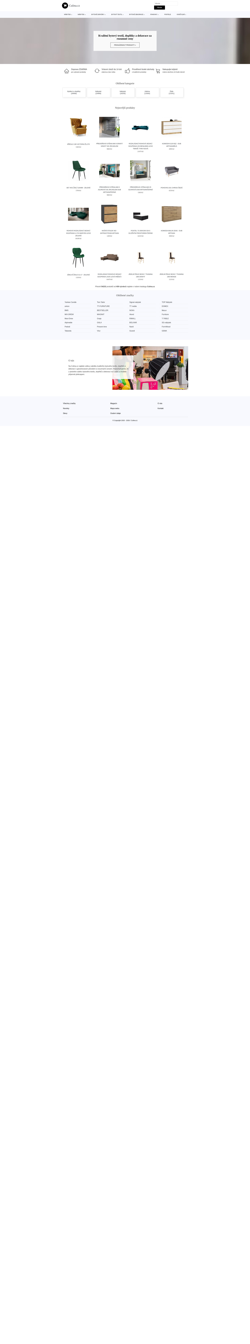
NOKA (131, 310)
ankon (67, 306)
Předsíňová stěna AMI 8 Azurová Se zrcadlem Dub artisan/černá (109, 189)
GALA (99, 322)
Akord (131, 314)
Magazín (113, 403)
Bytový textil (116, 14)
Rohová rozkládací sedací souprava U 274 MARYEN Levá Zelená (78, 233)
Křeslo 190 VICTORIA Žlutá (78, 144)
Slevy (65, 413)
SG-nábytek (166, 322)
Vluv (98, 331)
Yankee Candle (70, 302)
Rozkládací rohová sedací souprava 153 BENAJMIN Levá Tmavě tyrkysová (140, 146)
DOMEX (165, 306)
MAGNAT (100, 314)
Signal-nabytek (135, 302)
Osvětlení (181, 14)
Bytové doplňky (97, 14)
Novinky (66, 408)
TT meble (133, 306)
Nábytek (67, 14)
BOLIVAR (133, 322)
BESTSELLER (102, 310)
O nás (160, 403)
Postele (167, 14)
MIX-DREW (69, 314)
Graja (99, 318)
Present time (102, 327)
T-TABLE (165, 318)
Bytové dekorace (136, 14)
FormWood (166, 327)
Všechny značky (69, 403)
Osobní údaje (115, 413)
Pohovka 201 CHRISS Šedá (171, 188)
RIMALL (132, 318)
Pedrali (67, 327)
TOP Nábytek (167, 302)
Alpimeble (68, 322)
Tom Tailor (101, 302)
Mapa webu (114, 408)
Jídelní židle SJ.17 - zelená (78, 275)
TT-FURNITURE (103, 306)
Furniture (165, 314)
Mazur (164, 310)
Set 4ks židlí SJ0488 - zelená (78, 188)
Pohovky (153, 14)
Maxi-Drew (69, 318)
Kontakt (161, 408)
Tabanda (68, 331)
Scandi (132, 331)
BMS (67, 310)
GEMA (164, 331)
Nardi (131, 327)
